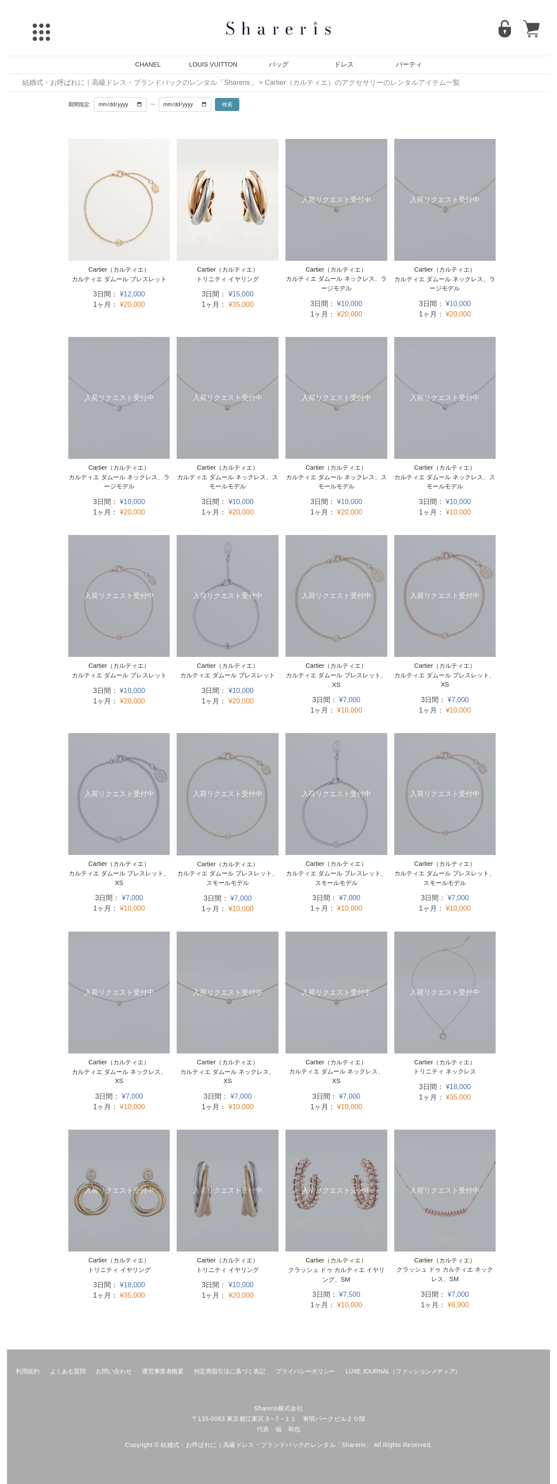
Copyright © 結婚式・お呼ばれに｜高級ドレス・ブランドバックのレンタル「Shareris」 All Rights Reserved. (278, 1444)
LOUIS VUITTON (213, 64)
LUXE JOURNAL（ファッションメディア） (403, 1371)
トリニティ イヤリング (227, 279)
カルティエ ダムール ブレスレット (119, 279)
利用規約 (28, 1371)
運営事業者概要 (162, 1371)
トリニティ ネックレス (444, 1071)
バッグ (279, 64)
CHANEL (148, 64)
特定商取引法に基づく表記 (229, 1371)
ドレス (344, 64)
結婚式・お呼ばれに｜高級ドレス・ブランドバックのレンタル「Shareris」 (139, 82)
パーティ (409, 64)
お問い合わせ (113, 1371)
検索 (227, 104)
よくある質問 (68, 1371)
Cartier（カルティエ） (119, 269)
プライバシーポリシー (305, 1371)
